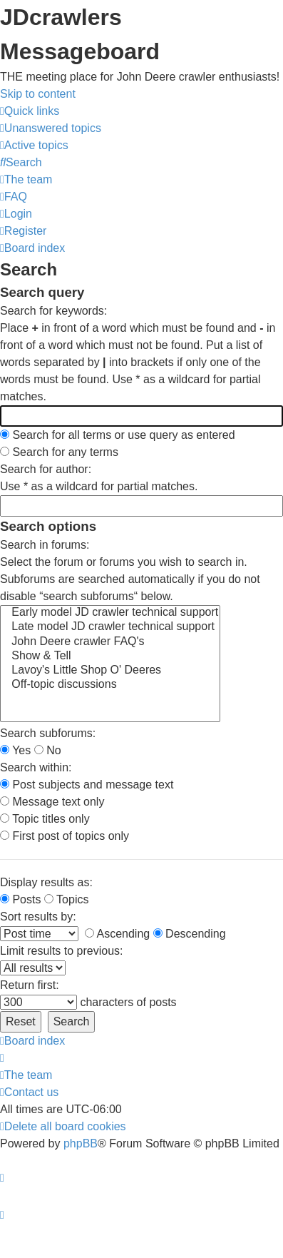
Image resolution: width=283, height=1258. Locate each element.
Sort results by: (38, 916)
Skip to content (38, 94)
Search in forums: (44, 545)
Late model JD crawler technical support (110, 627)
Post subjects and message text (86, 784)
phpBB (80, 1143)
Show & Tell (110, 656)
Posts (20, 899)
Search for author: (45, 469)
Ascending (117, 934)
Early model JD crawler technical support (110, 613)
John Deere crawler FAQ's (110, 642)
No (47, 750)
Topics (66, 899)
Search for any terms (59, 452)
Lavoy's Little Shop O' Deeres (110, 671)
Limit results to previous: (61, 951)
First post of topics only (64, 836)
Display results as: (46, 882)
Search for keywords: (53, 311)
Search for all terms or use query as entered (117, 435)
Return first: (29, 985)
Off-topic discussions (110, 685)
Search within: (36, 767)
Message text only (52, 802)
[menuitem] (50, 128)
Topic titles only (45, 819)
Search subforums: (48, 733)
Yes (15, 750)
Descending (189, 934)
